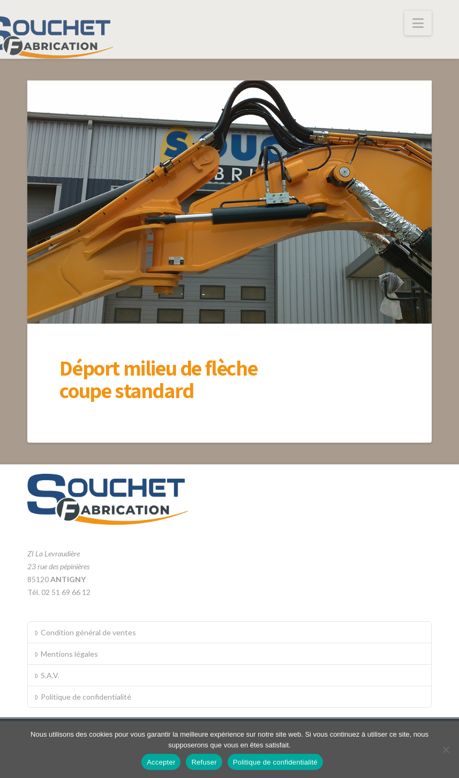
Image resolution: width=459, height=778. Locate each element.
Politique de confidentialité (82, 696)
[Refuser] (445, 749)
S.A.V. (46, 675)
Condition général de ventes (85, 632)
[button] (418, 23)
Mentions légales (65, 653)
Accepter (161, 762)
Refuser (203, 762)
